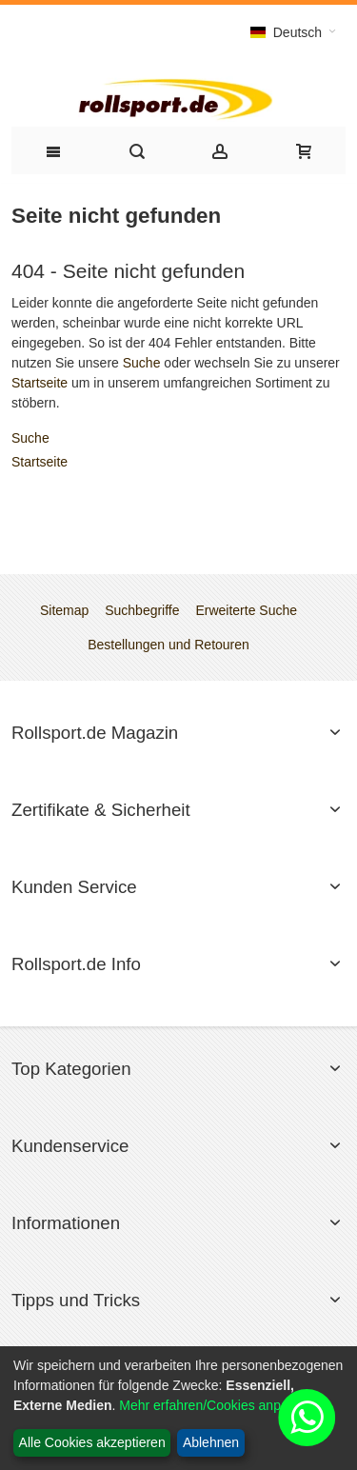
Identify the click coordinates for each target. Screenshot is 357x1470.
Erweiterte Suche (246, 610)
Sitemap (64, 610)
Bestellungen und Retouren (168, 644)
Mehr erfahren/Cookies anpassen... (223, 1405)
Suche (142, 362)
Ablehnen (211, 1442)
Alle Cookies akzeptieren (92, 1442)
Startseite (39, 382)
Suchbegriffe (142, 610)
